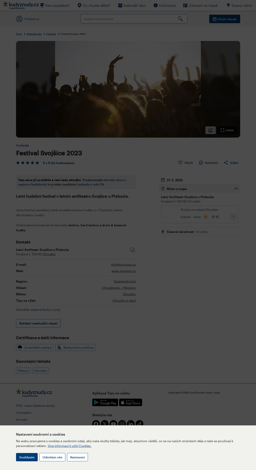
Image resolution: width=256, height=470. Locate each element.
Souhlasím (27, 457)
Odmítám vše (52, 457)
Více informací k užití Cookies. (70, 446)
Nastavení (77, 457)
